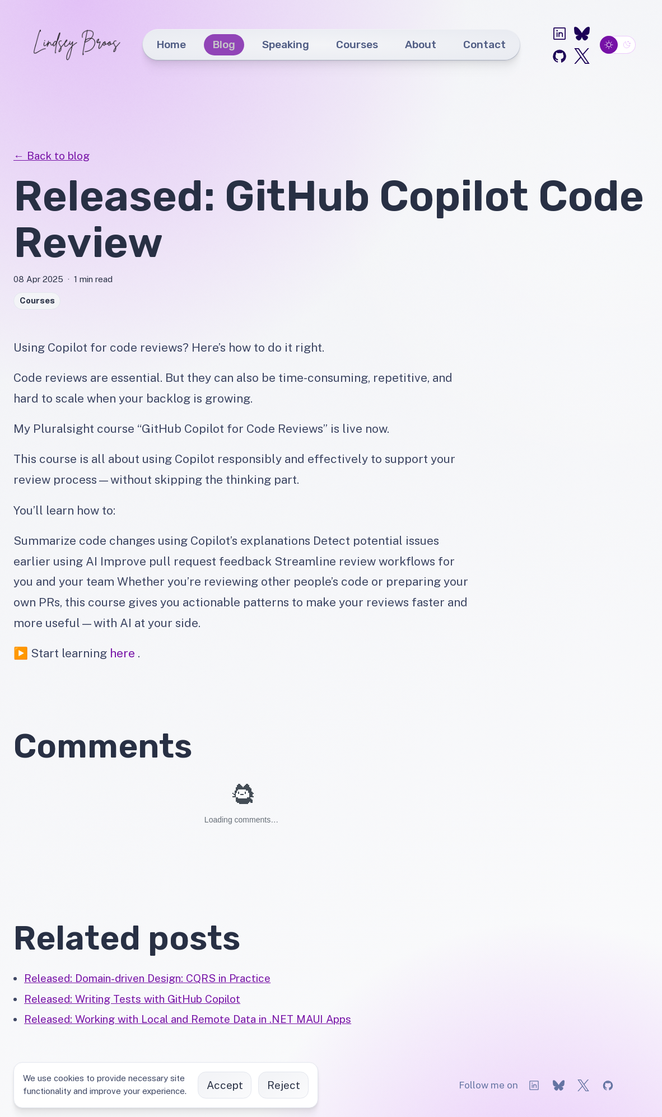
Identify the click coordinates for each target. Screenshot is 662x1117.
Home (171, 44)
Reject (283, 1085)
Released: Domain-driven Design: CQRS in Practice (147, 978)
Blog (224, 44)
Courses (357, 44)
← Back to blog (51, 155)
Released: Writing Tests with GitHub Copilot (132, 999)
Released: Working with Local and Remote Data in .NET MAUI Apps (187, 1019)
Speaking (285, 44)
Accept (225, 1085)
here (122, 653)
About (420, 44)
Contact (484, 44)
